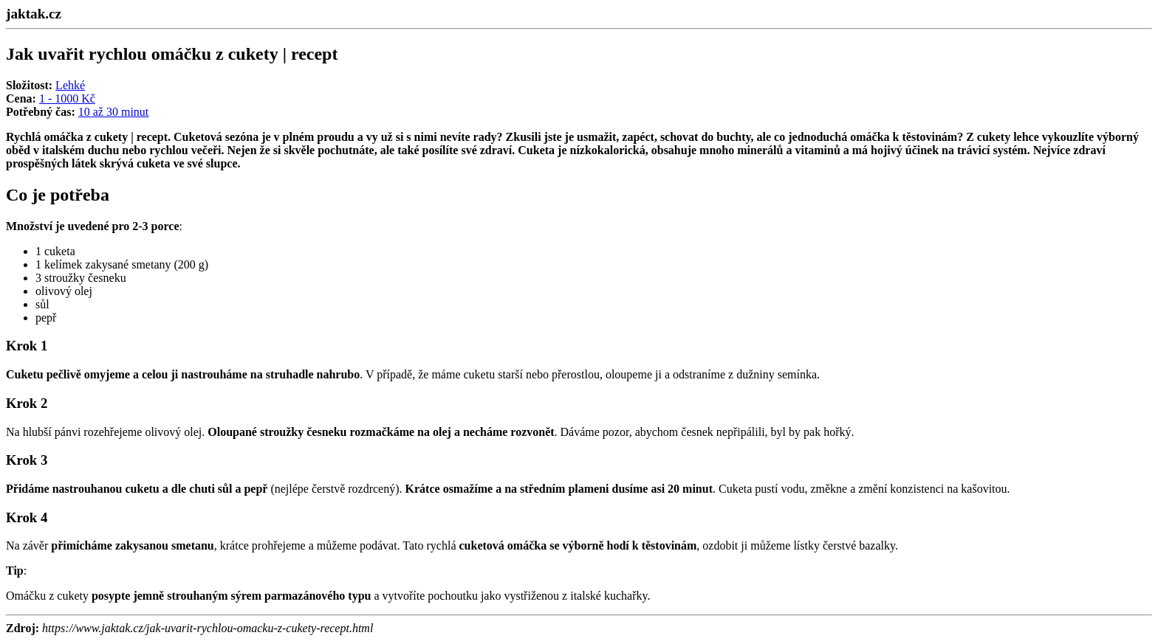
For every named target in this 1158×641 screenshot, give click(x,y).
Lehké (70, 85)
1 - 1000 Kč (67, 98)
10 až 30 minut (113, 111)
